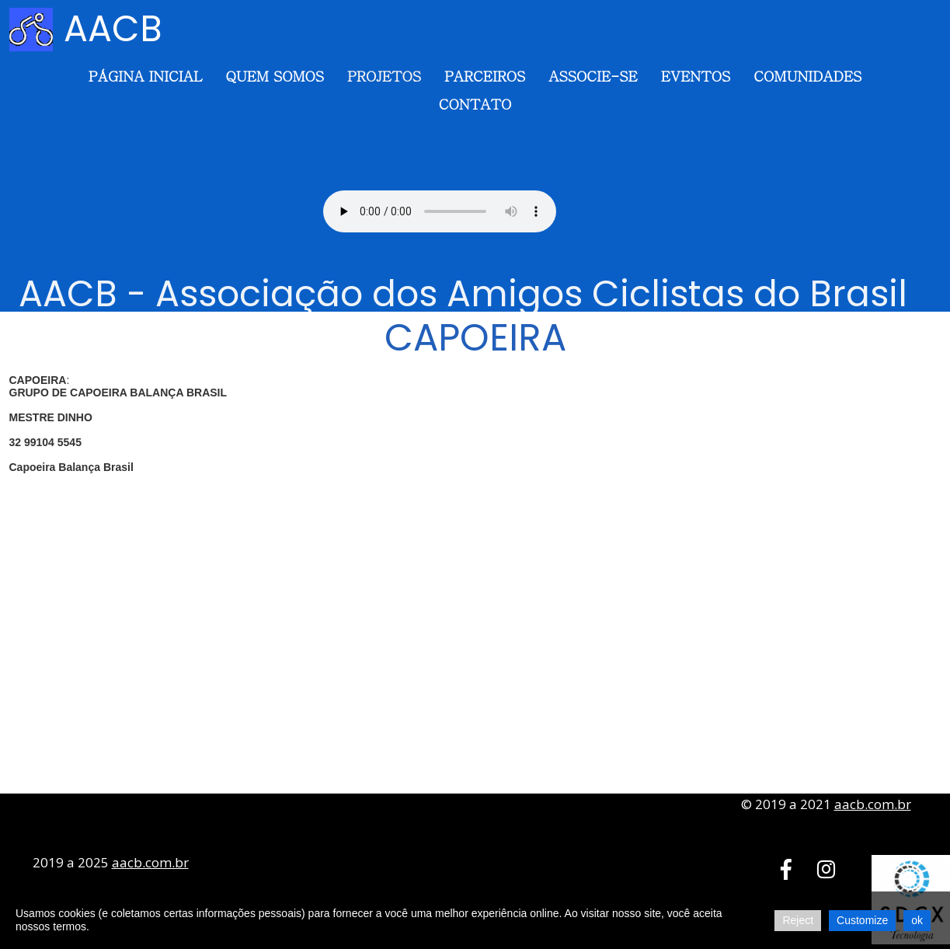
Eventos (696, 75)
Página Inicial (146, 75)
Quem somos (274, 75)
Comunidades (807, 75)
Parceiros (484, 75)
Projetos (384, 75)
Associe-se (592, 75)
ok (917, 920)
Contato (475, 103)
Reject (797, 920)
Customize (862, 920)
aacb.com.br (872, 804)
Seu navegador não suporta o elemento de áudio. (439, 211)
